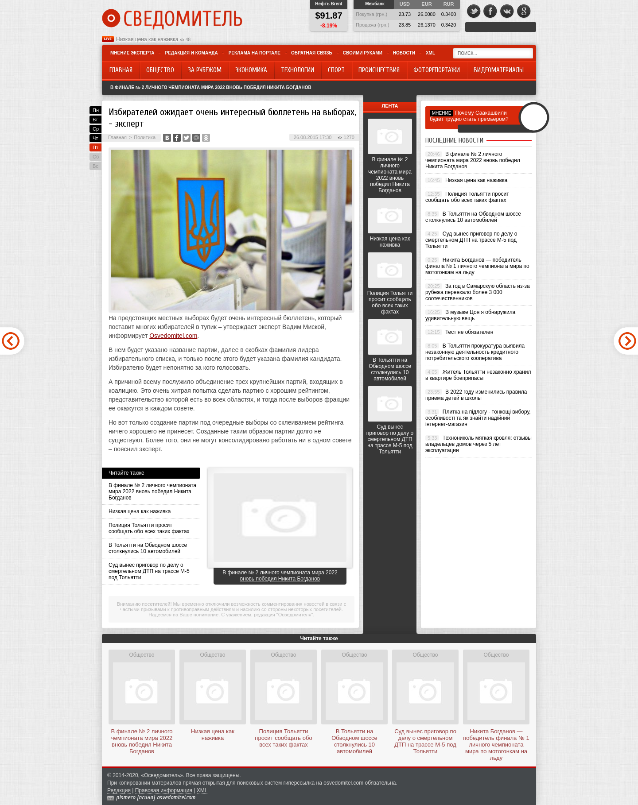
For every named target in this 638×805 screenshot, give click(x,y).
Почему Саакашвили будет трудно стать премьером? (469, 116)
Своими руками (362, 52)
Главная (117, 137)
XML (430, 52)
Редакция (119, 790)
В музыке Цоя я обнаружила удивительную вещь (470, 315)
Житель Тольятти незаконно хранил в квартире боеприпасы (478, 375)
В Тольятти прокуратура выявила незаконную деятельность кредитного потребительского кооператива (475, 352)
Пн (96, 110)
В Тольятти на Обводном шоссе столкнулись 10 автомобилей (148, 548)
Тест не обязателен (469, 332)
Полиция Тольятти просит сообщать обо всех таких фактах (149, 528)
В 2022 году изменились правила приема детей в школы (476, 395)
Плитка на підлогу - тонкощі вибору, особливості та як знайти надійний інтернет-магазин (478, 418)
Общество (141, 655)
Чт (95, 138)
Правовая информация (163, 790)
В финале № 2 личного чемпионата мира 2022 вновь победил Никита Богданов (210, 87)
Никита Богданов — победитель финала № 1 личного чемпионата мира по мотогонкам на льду (477, 266)
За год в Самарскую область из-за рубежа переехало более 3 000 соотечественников (477, 292)
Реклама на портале (254, 52)
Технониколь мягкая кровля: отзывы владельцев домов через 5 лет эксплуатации (478, 444)
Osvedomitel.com (173, 335)
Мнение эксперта (132, 52)
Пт (95, 147)
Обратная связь (311, 52)
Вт (95, 119)
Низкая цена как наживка (147, 39)
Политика (145, 137)
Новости (404, 52)
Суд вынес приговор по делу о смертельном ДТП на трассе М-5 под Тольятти (149, 571)
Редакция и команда (191, 52)
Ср (96, 129)
